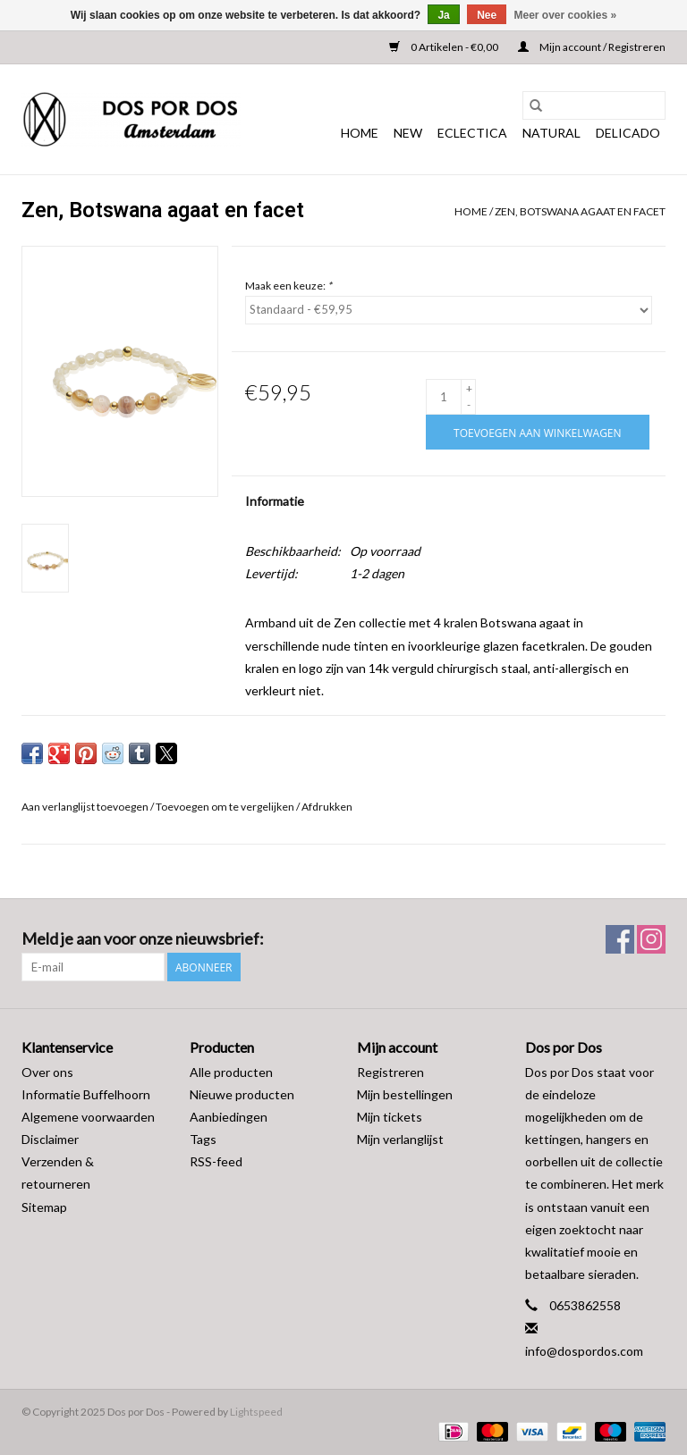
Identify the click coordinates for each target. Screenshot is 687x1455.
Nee (486, 15)
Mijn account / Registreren (592, 47)
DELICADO (628, 132)
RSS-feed (216, 1161)
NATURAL (551, 132)
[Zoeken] (594, 105)
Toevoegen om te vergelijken (226, 806)
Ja (443, 15)
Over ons (47, 1072)
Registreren (390, 1072)
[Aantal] (444, 397)
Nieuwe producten (242, 1094)
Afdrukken (326, 806)
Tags (203, 1139)
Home (359, 132)
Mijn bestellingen (405, 1094)
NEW (408, 132)
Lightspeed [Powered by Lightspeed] (256, 1411)
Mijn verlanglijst (400, 1139)
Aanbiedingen (228, 1116)
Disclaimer (50, 1139)
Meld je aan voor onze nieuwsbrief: (142, 938)
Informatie (274, 501)
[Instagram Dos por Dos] (651, 939)
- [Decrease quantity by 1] (469, 404)
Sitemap (44, 1207)
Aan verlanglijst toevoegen (85, 806)
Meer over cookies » (565, 15)
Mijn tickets (389, 1116)
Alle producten (231, 1072)
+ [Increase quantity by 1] (469, 388)
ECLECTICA (472, 132)
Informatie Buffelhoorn (85, 1094)
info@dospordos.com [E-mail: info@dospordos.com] (584, 1350)
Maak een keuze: (288, 285)
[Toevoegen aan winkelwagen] (537, 432)
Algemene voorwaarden (88, 1116)
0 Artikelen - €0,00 (444, 47)
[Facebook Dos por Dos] (620, 939)
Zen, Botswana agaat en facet (580, 211)
